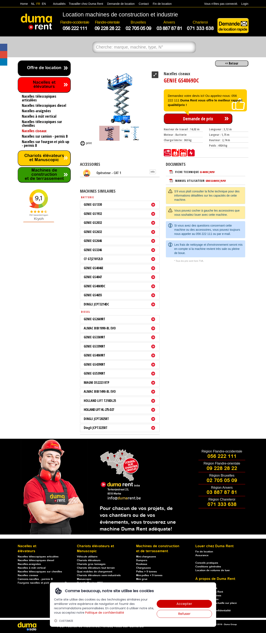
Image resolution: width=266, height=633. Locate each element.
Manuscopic (84, 579)
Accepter (184, 603)
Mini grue (141, 579)
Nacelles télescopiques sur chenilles (40, 571)
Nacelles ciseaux (28, 575)
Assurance (201, 555)
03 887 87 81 (222, 492)
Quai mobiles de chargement (94, 571)
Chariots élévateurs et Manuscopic (44, 158)
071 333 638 (221, 504)
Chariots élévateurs (89, 560)
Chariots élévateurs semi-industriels (99, 575)
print (86, 143)
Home (24, 3)
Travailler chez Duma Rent (85, 3)
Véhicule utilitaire (87, 556)
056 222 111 (204, 234)
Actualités (59, 3)
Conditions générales (208, 566)
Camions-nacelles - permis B (35, 579)
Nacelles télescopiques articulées (38, 556)
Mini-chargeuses (146, 556)
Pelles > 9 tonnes (146, 571)
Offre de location (44, 68)
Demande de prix (198, 119)
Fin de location (162, 3)
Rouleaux (141, 564)
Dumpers (141, 560)
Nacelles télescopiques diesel (36, 560)
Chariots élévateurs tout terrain (96, 568)
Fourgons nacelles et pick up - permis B (42, 583)
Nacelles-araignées (29, 564)
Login (244, 3)
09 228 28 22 (222, 468)
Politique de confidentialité (104, 613)
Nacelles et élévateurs (44, 84)
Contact (143, 3)
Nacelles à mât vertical (32, 568)
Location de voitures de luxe (212, 570)
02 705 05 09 (222, 480)
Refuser (184, 613)
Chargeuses (143, 568)
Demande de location (120, 3)
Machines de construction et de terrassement (44, 174)
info (153, 171)
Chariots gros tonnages (91, 564)
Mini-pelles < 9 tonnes (149, 575)
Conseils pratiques (206, 563)
